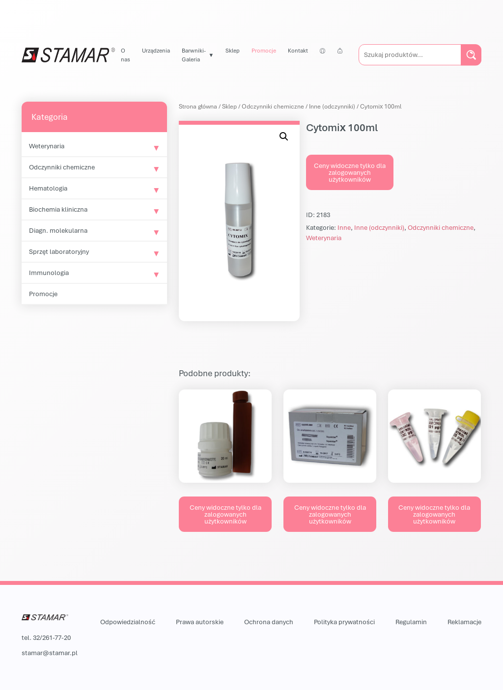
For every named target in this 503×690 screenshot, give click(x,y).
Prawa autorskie (200, 621)
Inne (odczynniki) (332, 106)
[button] (284, 136)
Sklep (232, 50)
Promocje (264, 50)
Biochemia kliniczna (58, 209)
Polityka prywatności (344, 621)
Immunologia (49, 272)
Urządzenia (156, 50)
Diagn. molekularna (58, 230)
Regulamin (411, 621)
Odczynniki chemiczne (62, 167)
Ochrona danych (268, 621)
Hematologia (48, 188)
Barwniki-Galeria (194, 55)
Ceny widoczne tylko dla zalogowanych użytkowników (350, 172)
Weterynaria (46, 145)
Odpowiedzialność (127, 621)
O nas (125, 55)
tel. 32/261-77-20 (46, 637)
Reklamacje (464, 621)
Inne (344, 227)
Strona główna (198, 106)
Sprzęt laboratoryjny (59, 251)
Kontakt (298, 50)
